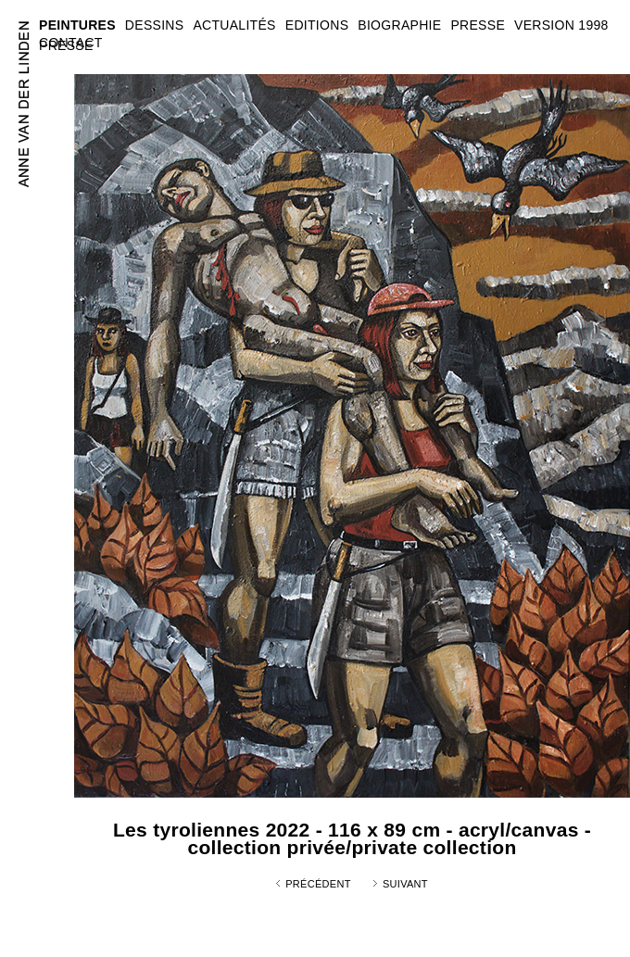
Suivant (405, 883)
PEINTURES (77, 25)
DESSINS (154, 25)
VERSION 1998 (561, 25)
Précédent (318, 883)
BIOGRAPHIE (399, 25)
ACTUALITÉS (234, 25)
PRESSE (66, 45)
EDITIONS (317, 25)
